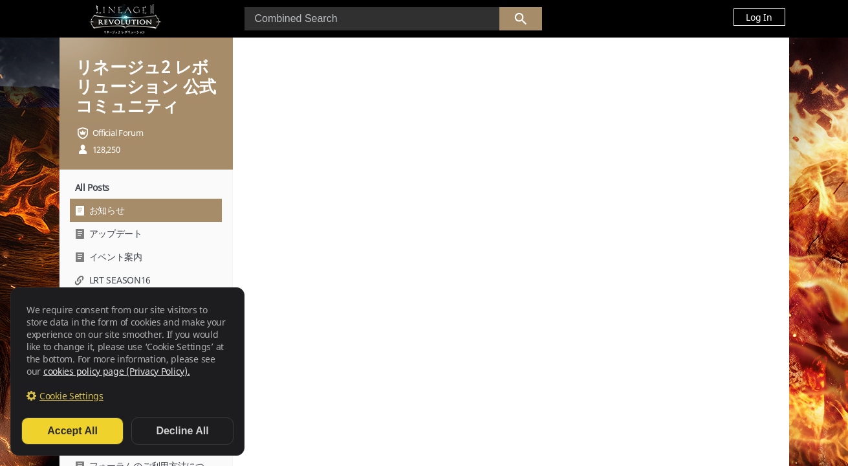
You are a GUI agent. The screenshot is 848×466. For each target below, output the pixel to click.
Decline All (182, 430)
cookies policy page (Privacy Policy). (116, 371)
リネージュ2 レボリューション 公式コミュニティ (146, 86)
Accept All (72, 430)
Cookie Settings (71, 396)
